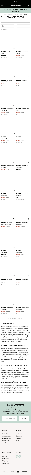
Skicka (24, 418)
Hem (5, 14)
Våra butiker (19, 436)
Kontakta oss (5, 443)
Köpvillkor (4, 456)
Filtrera (5, 26)
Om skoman (19, 433)
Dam (21, 14)
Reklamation (5, 458)
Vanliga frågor (5, 433)
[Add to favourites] (14, 48)
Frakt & (4, 436)
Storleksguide (5, 440)
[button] (23, 26)
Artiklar (17, 440)
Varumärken (10, 14)
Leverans (8, 436)
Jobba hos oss (19, 438)
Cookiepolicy (5, 463)
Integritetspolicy (6, 460)
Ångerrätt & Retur (6, 438)
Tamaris (16, 14)
